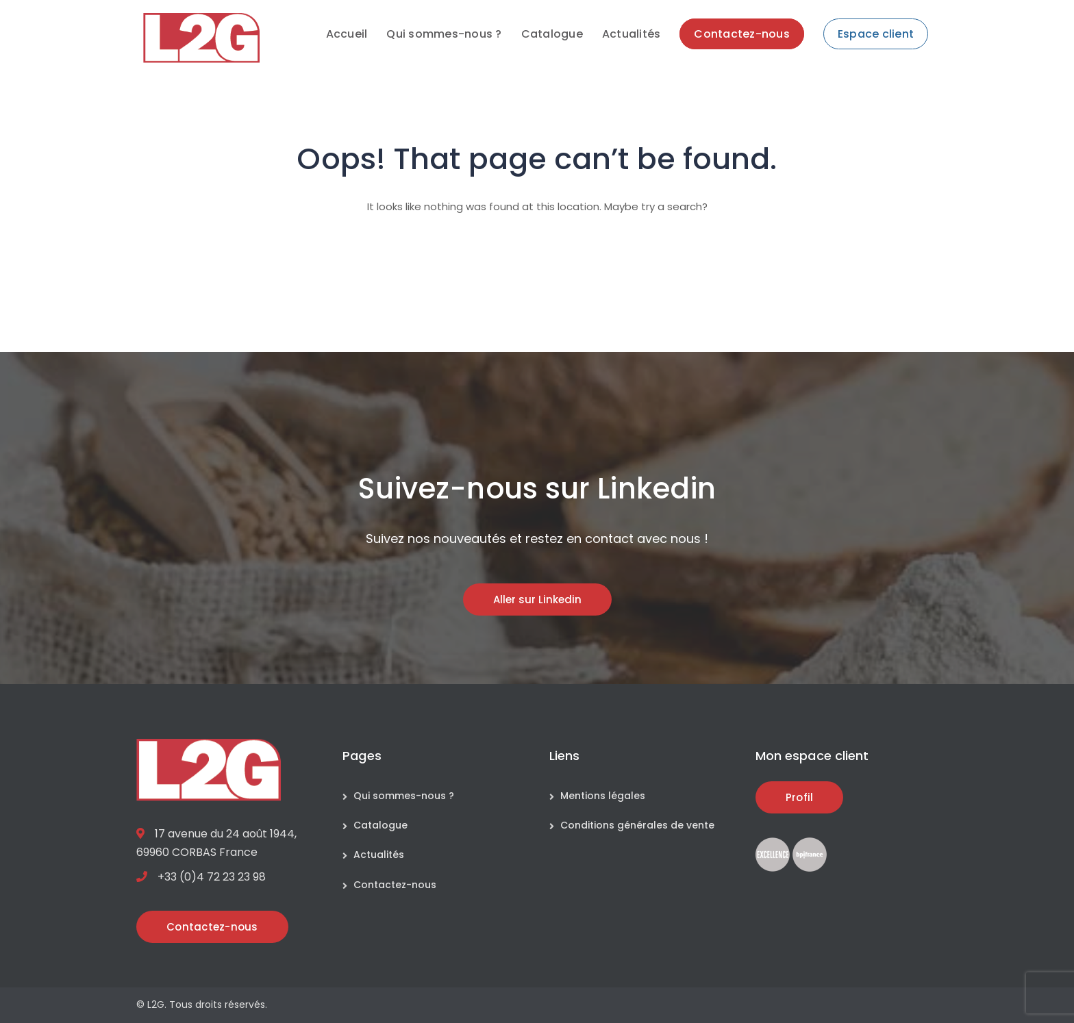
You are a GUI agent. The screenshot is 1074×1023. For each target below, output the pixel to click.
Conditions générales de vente (637, 825)
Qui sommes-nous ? (403, 796)
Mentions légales (602, 796)
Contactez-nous (394, 885)
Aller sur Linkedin (537, 599)
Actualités (378, 854)
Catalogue (380, 825)
